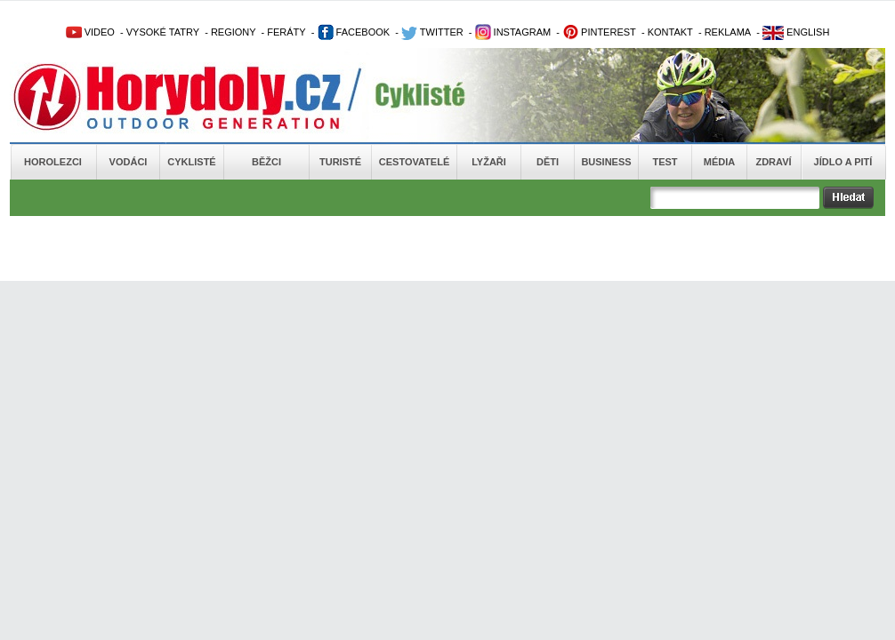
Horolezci (53, 161)
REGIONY (233, 32)
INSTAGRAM (513, 32)
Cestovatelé (414, 161)
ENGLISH (795, 32)
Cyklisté (191, 161)
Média (719, 161)
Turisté (340, 161)
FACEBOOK (354, 32)
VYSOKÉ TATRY (162, 32)
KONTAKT (670, 32)
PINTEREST (599, 32)
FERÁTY (286, 32)
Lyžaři (489, 161)
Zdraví (773, 161)
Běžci (266, 161)
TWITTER (432, 32)
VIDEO (90, 32)
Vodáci (128, 161)
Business (606, 161)
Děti (547, 161)
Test (664, 161)
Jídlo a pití (843, 161)
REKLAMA (728, 32)
